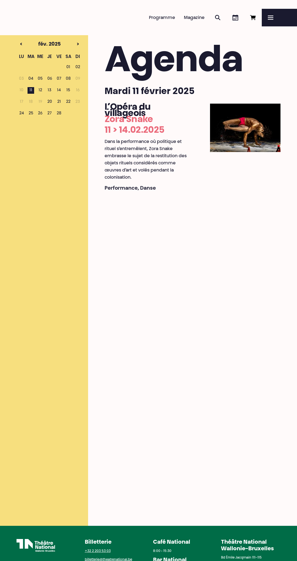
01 (68, 67)
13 (49, 90)
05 (40, 79)
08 (68, 79)
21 (59, 102)
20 (49, 102)
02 (77, 67)
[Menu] (279, 17)
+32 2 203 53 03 (98, 551)
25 (31, 113)
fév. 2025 (40, 44)
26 (40, 113)
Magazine (194, 18)
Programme (162, 18)
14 (59, 90)
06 (49, 79)
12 (40, 90)
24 (21, 113)
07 (59, 79)
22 (68, 102)
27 (49, 113)
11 (30, 90)
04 (30, 79)
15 (68, 90)
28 (59, 113)
